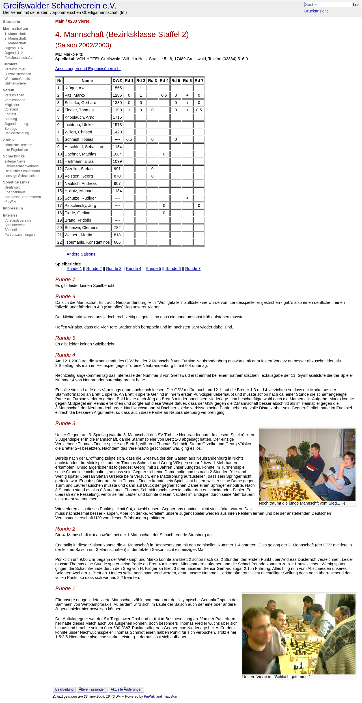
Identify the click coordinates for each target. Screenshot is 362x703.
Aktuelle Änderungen (126, 689)
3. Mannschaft (15, 43)
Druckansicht (316, 11)
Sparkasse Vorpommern (23, 197)
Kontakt (10, 114)
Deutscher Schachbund (22, 171)
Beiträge (11, 129)
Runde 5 (153, 268)
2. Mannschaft (15, 38)
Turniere (10, 64)
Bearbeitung (64, 689)
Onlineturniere (15, 83)
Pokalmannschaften (19, 58)
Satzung (11, 119)
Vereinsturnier (15, 69)
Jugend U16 (14, 48)
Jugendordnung (16, 124)
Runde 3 (113, 268)
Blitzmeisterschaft (18, 74)
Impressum (13, 208)
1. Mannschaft (15, 34)
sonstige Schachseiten (21, 176)
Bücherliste (13, 230)
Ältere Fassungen (92, 689)
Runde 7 (193, 268)
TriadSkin (170, 696)
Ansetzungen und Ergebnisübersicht (87, 68)
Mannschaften (15, 28)
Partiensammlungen (20, 235)
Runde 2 (94, 268)
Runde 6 (173, 268)
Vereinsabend (15, 100)
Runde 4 (133, 268)
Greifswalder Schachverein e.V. (60, 5)
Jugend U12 (14, 53)
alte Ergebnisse (16, 150)
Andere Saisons (80, 254)
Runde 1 (74, 268)
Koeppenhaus (15, 192)
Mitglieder (12, 105)
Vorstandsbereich (18, 220)
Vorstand (11, 109)
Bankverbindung (17, 133)
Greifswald (13, 187)
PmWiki (10, 202)
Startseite (11, 22)
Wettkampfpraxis (17, 79)
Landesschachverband (22, 166)
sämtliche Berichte (18, 145)
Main (59, 21)
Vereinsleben (14, 95)
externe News (15, 161)
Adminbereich (15, 225)
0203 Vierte (78, 21)
